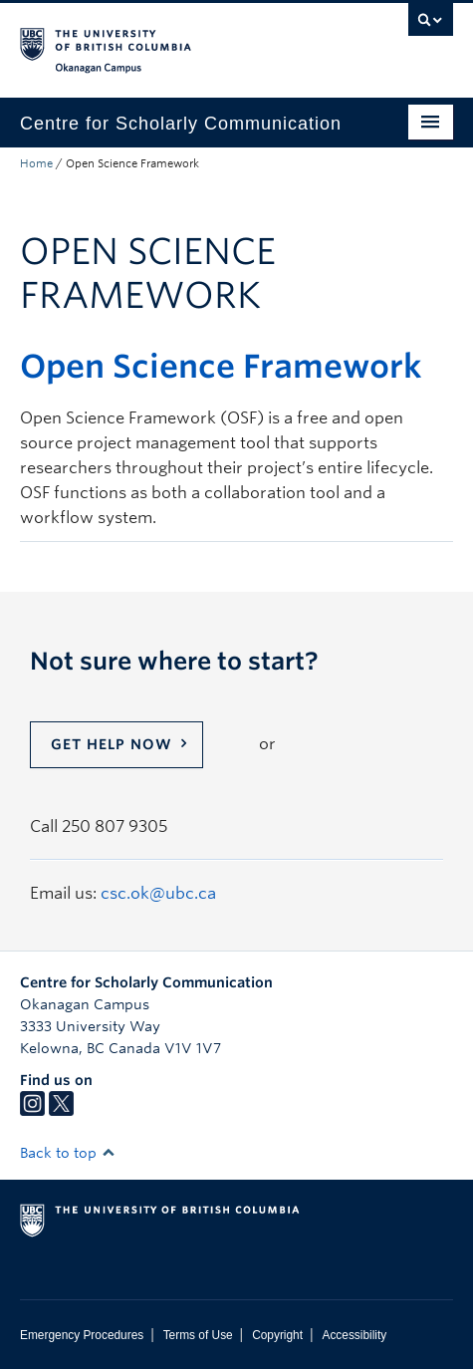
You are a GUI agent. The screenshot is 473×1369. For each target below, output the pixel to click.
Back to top (68, 1153)
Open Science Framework (221, 366)
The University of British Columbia (172, 41)
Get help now (111, 744)
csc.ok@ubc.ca (158, 893)
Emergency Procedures (81, 1335)
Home (36, 163)
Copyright (277, 1335)
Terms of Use (198, 1335)
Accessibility (354, 1335)
